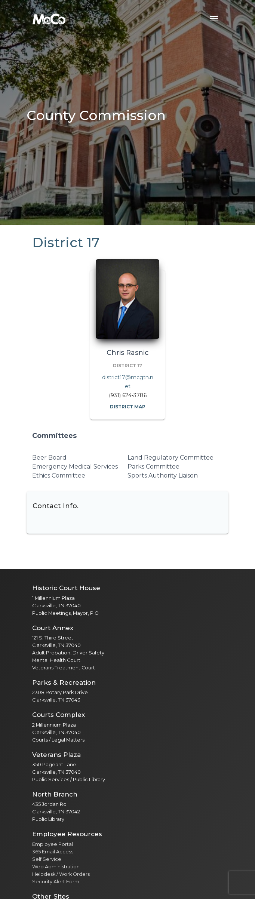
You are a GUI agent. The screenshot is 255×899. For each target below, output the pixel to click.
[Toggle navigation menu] (214, 18)
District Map (127, 406)
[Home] (49, 18)
